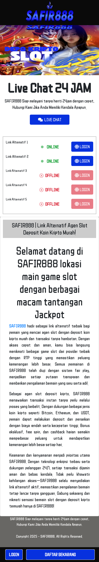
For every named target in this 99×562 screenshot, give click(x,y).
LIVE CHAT (49, 120)
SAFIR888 (17, 326)
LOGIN (82, 147)
